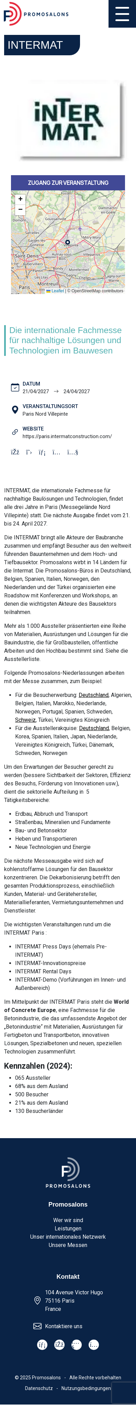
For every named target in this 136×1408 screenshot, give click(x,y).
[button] (20, 200)
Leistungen (68, 1228)
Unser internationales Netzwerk (68, 1237)
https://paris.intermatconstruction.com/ (67, 436)
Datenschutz (39, 1388)
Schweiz (25, 720)
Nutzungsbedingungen (86, 1388)
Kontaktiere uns (63, 1326)
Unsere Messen (68, 1245)
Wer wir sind (68, 1220)
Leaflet (55, 291)
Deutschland (94, 695)
